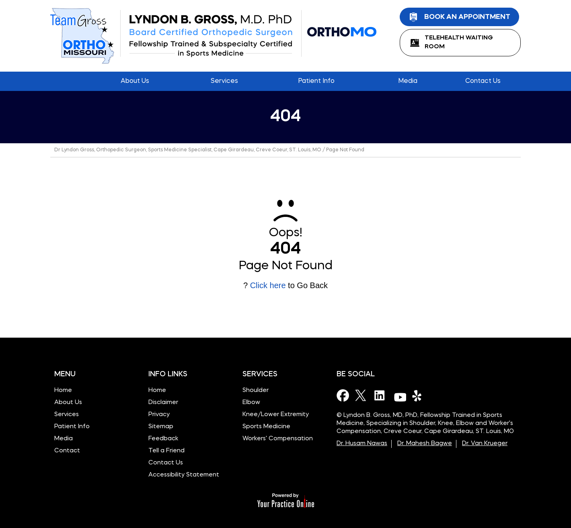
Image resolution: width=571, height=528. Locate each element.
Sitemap (160, 427)
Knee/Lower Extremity (275, 415)
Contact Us (165, 463)
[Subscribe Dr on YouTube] (399, 395)
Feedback (163, 439)
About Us (68, 403)
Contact (67, 451)
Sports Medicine (266, 427)
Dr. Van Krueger (484, 444)
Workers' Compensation (277, 439)
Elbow (251, 403)
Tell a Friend (166, 451)
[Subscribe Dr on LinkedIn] (380, 395)
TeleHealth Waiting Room (459, 42)
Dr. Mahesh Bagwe (424, 444)
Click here (268, 285)
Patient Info (72, 427)
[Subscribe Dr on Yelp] (418, 395)
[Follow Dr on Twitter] (361, 395)
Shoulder (255, 391)
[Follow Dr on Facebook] (343, 395)
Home (66, 81)
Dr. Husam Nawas (362, 444)
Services (66, 415)
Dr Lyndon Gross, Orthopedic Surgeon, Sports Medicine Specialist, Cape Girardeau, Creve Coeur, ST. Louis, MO (187, 150)
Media (63, 439)
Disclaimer (163, 403)
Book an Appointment (467, 17)
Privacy (159, 415)
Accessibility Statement (183, 475)
